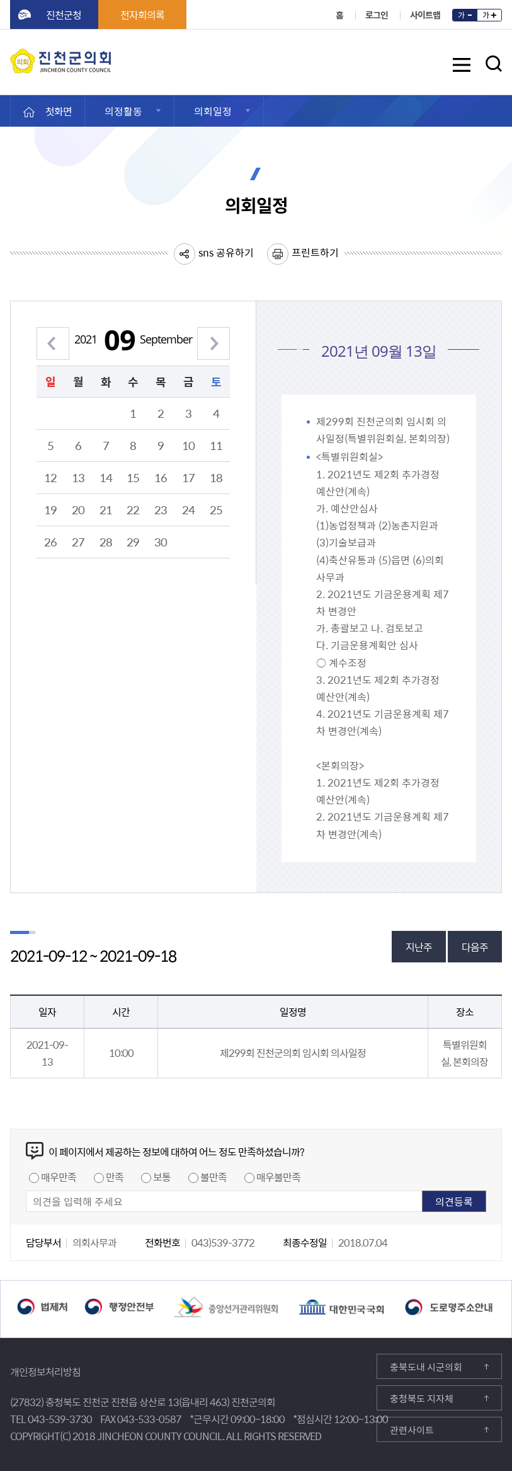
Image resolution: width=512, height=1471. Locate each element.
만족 (114, 1176)
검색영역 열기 (493, 63)
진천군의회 (13, 56)
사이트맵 (425, 14)
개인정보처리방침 (45, 1371)
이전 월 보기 (53, 336)
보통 (162, 1176)
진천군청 (63, 14)
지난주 (419, 946)
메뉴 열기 (461, 67)
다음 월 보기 (213, 336)
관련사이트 (412, 1430)
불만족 (213, 1176)
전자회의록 (142, 14)
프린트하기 (315, 252)
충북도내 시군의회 (426, 1367)
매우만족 (58, 1176)
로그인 (376, 14)
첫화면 (58, 110)
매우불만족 (278, 1176)
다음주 (475, 946)
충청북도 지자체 (421, 1398)
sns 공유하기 (226, 252)
